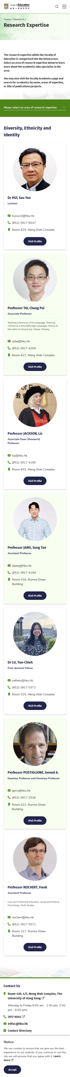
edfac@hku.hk (18, 1023)
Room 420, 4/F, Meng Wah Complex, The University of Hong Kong (35, 995)
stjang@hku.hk (22, 577)
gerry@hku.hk (21, 802)
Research (18, 19)
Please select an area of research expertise (34, 107)
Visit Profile (35, 253)
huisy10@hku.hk (23, 228)
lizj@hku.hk (19, 467)
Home (7, 19)
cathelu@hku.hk (22, 692)
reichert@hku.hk (23, 929)
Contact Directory (20, 1030)
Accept (12, 1069)
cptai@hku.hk (21, 353)
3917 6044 (14, 1016)
